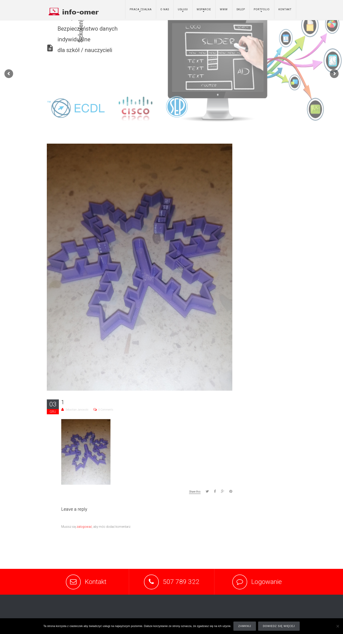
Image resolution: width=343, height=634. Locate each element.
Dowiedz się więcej (279, 626)
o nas (164, 9)
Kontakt (96, 581)
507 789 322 (181, 581)
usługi (183, 9)
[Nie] (337, 626)
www (224, 9)
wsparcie (204, 9)
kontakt (285, 9)
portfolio (262, 9)
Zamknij (244, 626)
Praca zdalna (141, 9)
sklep (240, 9)
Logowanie (266, 581)
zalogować (84, 526)
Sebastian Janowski (76, 409)
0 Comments (105, 409)
